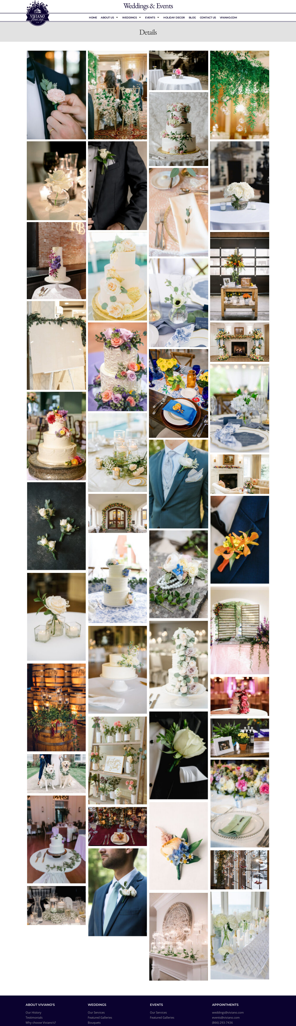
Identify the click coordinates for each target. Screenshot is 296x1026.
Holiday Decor (174, 17)
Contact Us (208, 17)
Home (93, 17)
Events (152, 17)
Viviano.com (228, 17)
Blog (192, 17)
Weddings (131, 17)
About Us (109, 17)
